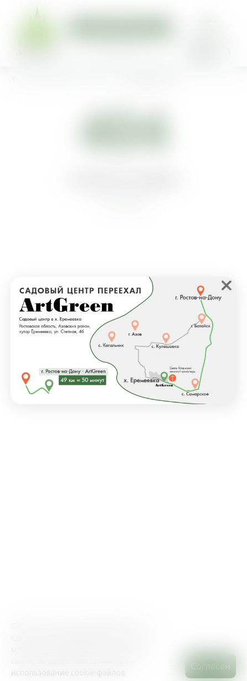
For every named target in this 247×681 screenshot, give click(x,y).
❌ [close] (226, 285)
